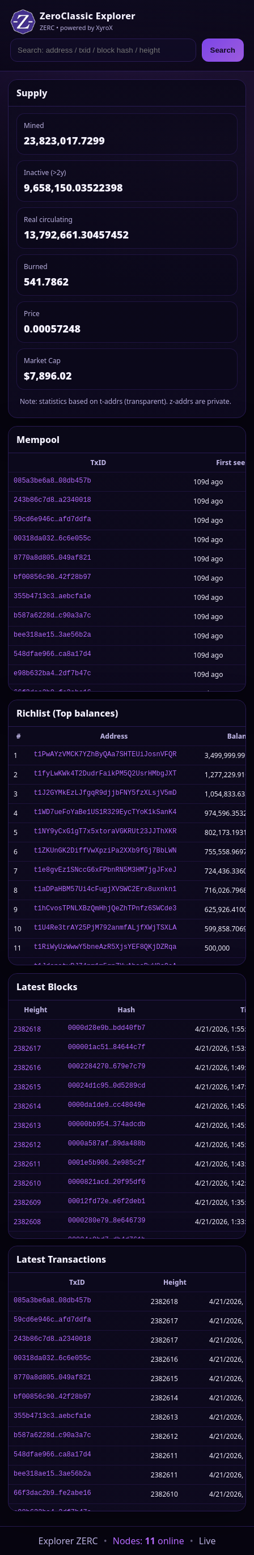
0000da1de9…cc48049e (107, 1106)
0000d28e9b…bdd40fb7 (107, 1029)
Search (222, 50)
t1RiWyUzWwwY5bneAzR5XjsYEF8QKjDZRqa (104, 948)
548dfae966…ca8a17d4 (52, 655)
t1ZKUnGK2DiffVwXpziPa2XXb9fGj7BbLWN (104, 852)
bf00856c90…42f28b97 (52, 578)
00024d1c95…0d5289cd (107, 1087)
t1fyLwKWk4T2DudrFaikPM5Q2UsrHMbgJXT (104, 774)
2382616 (27, 1067)
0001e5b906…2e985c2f (107, 1164)
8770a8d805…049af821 (52, 559)
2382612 (27, 1144)
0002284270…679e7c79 (107, 1067)
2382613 (27, 1125)
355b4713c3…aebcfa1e (52, 597)
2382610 (27, 1183)
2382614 (27, 1106)
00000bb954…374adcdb (107, 1125)
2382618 (27, 1029)
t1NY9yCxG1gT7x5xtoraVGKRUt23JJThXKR (104, 832)
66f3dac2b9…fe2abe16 (52, 1494)
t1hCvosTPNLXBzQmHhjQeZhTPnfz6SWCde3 (104, 909)
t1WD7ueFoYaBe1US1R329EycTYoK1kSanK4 (104, 813)
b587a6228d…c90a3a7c (52, 616)
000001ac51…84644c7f (107, 1048)
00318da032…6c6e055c (52, 539)
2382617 (27, 1048)
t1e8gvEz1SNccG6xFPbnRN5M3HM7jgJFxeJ (104, 871)
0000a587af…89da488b (107, 1144)
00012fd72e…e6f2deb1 (107, 1202)
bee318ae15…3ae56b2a (52, 636)
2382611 (27, 1164)
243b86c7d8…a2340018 (52, 501)
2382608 (27, 1221)
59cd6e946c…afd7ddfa (52, 520)
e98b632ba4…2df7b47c (52, 674)
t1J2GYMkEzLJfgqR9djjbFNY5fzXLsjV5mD (104, 794)
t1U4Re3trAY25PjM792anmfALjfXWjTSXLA (104, 929)
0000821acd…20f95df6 (107, 1183)
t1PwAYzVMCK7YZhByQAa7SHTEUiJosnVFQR (104, 755)
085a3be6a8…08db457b (52, 482)
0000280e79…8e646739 (107, 1221)
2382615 (27, 1087)
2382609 (27, 1202)
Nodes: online (148, 1541)
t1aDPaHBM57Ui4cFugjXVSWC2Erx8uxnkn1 (104, 890)
